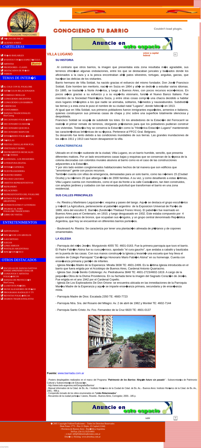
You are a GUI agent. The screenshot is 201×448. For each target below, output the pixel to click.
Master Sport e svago (21, 446)
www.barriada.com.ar (71, 373)
